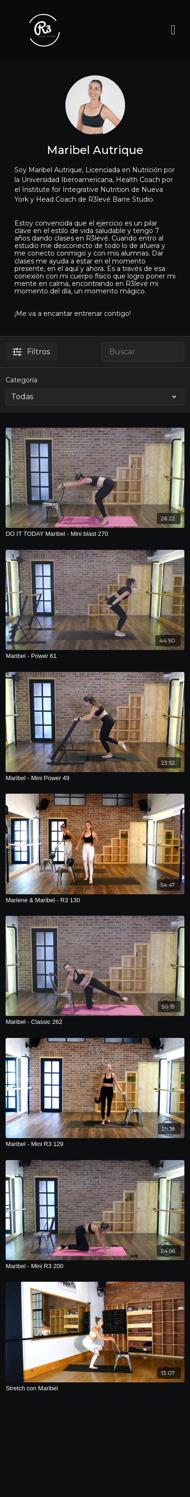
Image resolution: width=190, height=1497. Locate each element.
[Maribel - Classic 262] (95, 1022)
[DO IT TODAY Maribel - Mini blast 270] (95, 534)
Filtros (31, 351)
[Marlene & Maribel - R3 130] (95, 900)
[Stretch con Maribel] (95, 1388)
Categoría (21, 380)
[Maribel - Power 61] (95, 656)
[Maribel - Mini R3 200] (95, 1266)
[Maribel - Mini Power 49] (95, 778)
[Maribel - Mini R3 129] (95, 1144)
